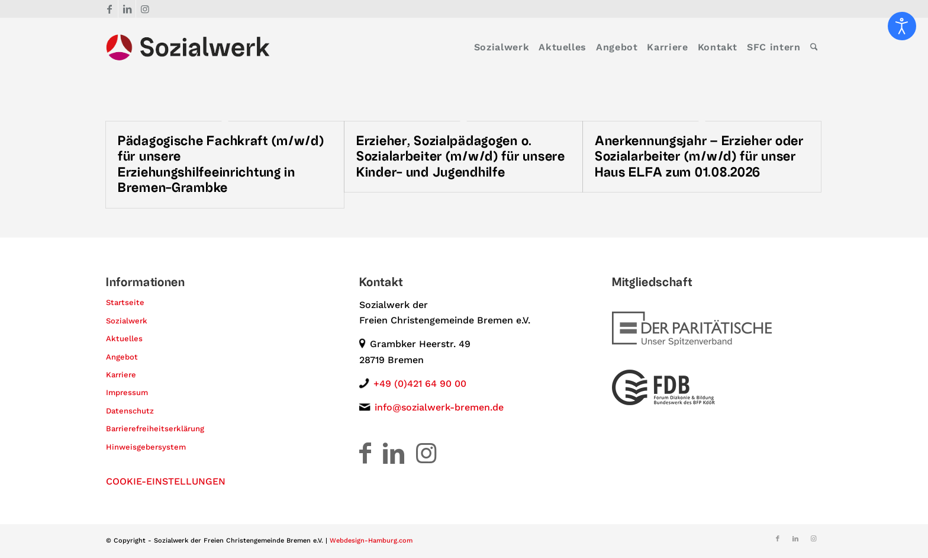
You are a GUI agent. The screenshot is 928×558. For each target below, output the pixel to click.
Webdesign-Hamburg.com (371, 540)
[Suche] (814, 47)
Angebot (122, 356)
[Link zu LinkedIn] (127, 9)
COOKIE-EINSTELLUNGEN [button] (165, 481)
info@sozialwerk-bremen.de (439, 407)
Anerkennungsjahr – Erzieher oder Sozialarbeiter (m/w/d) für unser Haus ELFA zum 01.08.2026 (699, 156)
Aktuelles (124, 338)
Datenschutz (130, 410)
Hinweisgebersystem (146, 446)
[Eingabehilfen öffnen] (902, 26)
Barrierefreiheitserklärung (155, 428)
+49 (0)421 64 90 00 (419, 383)
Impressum (127, 392)
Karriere (121, 374)
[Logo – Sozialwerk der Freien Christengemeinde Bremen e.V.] (188, 47)
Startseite (125, 302)
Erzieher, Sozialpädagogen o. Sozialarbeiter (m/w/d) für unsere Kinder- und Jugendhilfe (460, 156)
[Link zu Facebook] (109, 9)
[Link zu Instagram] (145, 9)
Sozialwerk (126, 320)
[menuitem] (501, 47)
